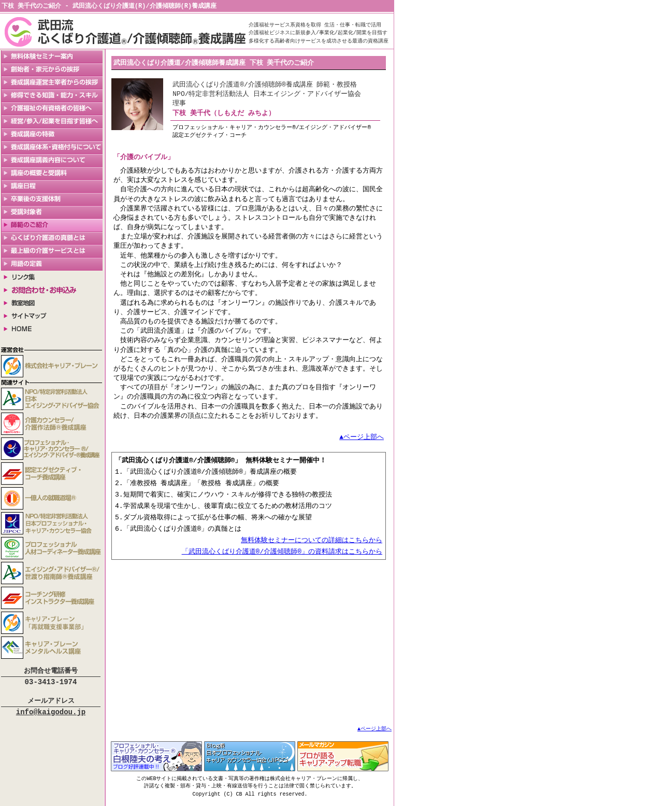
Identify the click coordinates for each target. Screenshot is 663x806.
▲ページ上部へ (361, 441)
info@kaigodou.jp (50, 716)
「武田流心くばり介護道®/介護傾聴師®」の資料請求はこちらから (282, 559)
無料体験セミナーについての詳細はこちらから (311, 548)
